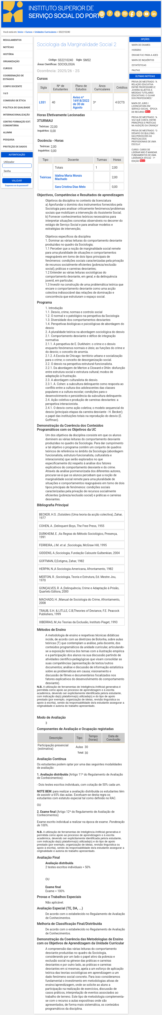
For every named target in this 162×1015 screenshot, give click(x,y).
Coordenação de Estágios (13, 77)
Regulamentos (12, 40)
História (8, 54)
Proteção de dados (15, 147)
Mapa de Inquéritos (143, 60)
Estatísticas (139, 65)
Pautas (136, 70)
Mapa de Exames (141, 45)
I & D (5, 93)
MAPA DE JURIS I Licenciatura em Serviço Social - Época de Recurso (144, 107)
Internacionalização (16, 114)
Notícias (8, 47)
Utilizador (9, 162)
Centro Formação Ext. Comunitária (17, 124)
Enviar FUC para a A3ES (145, 55)
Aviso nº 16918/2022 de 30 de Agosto (81, 102)
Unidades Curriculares (46, 32)
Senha (7, 171)
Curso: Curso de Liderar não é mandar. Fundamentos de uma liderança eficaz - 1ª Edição (145, 155)
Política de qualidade (16, 107)
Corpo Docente (12, 86)
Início (20, 32)
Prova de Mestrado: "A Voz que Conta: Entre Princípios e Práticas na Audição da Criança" (145, 121)
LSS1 (42, 102)
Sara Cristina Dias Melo (70, 186)
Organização (11, 61)
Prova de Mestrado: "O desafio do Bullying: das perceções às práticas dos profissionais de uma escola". (144, 137)
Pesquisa (8, 139)
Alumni (7, 132)
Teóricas (45, 177)
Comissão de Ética (14, 100)
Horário (136, 50)
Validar (17, 180)
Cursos (28, 32)
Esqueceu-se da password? (16, 185)
